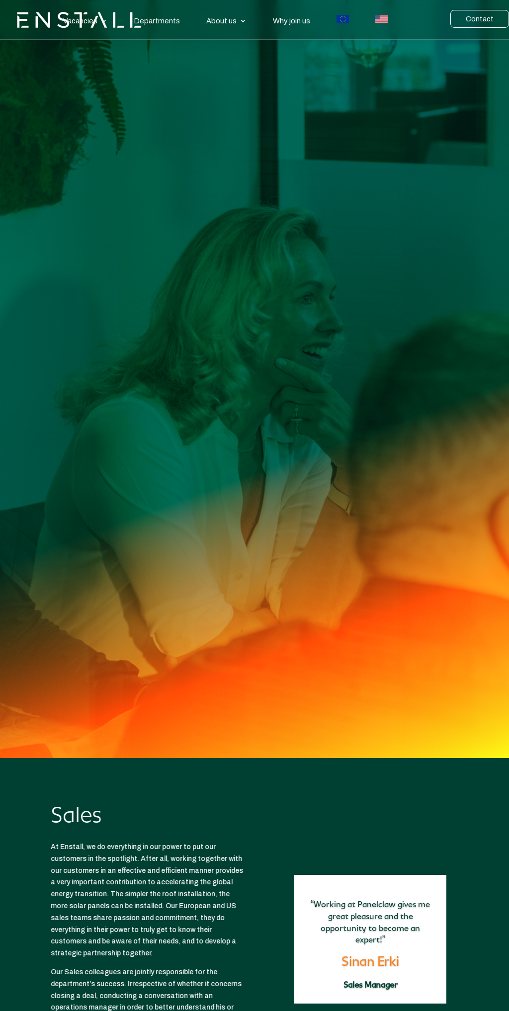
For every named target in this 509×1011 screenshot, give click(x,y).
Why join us (291, 20)
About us (221, 20)
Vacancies (80, 20)
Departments (157, 20)
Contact (480, 18)
